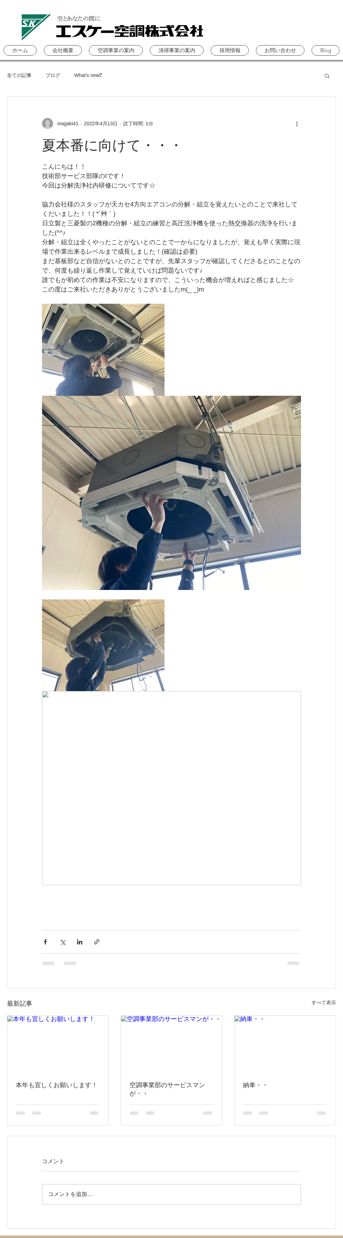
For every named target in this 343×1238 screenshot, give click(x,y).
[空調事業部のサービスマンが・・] (171, 1044)
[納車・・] (285, 1044)
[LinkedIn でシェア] (79, 941)
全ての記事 (19, 75)
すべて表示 (324, 1002)
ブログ (53, 75)
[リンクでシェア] (96, 941)
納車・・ (255, 1085)
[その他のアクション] (297, 123)
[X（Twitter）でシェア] (62, 941)
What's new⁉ (88, 75)
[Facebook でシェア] (45, 941)
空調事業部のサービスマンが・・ (167, 1089)
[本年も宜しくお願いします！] (57, 1044)
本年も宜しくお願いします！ (57, 1085)
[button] (116, 50)
